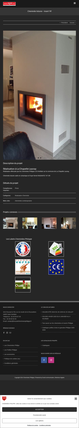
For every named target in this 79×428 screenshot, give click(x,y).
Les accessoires (9, 354)
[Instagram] (7, 333)
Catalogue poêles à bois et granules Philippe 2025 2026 (58, 329)
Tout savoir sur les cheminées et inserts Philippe (57, 323)
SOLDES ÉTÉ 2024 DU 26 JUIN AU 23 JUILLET (57, 312)
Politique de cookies (32, 425)
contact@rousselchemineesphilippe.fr (19, 321)
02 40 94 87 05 (16, 316)
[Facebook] (4, 333)
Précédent (64, 22)
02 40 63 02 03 (11, 319)
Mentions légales (59, 377)
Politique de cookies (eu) (12, 359)
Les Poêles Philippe (10, 350)
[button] (76, 399)
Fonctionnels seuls (39, 415)
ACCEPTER (39, 409)
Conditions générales (45, 425)
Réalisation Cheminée (22, 195)
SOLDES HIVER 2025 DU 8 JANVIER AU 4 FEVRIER (56, 318)
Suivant (72, 22)
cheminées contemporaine (23, 201)
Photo (17, 188)
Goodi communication (48, 377)
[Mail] (10, 333)
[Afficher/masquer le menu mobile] (75, 3)
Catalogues (46, 345)
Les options (40, 421)
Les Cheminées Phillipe (11, 345)
